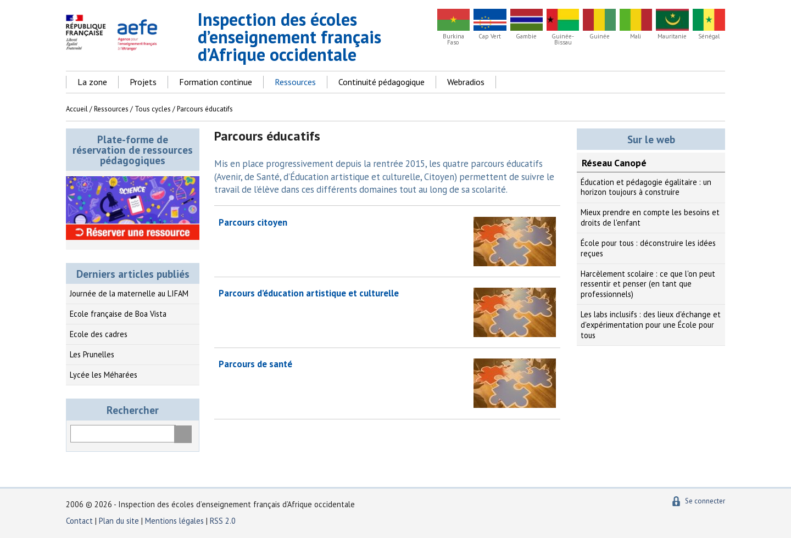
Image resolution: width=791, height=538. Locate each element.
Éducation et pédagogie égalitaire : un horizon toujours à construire (646, 187)
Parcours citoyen (253, 222)
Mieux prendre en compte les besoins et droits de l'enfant (650, 217)
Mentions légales (174, 520)
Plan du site (120, 520)
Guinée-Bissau (563, 39)
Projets (143, 81)
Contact (79, 520)
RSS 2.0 (223, 520)
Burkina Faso (453, 39)
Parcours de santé (255, 364)
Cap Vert (489, 36)
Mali (635, 36)
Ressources (295, 81)
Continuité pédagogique (381, 81)
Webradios (465, 81)
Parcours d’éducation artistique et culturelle (309, 293)
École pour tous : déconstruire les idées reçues (648, 248)
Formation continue (215, 81)
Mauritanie (672, 36)
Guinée (599, 36)
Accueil (77, 109)
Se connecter (705, 501)
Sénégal (709, 36)
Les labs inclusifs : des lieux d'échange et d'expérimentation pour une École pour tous (651, 324)
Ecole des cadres (98, 334)
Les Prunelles (92, 354)
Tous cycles (153, 109)
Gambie (526, 36)
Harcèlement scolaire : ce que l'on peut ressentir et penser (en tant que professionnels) (648, 283)
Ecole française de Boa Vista (118, 314)
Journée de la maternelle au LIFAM (129, 293)
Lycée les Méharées (103, 374)
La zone (92, 81)
